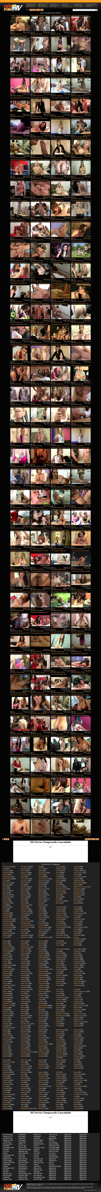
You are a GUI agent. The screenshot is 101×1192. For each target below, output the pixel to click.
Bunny (23, 903)
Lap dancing (60, 997)
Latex (76, 997)
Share (5, 1056)
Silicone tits (7, 1062)
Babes (34, 33)
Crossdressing (25, 925)
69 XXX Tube (22, 1146)
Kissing (5, 995)
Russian (23, 1050)
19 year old (40, 198)
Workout (76, 1106)
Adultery (76, 868)
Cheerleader (25, 913)
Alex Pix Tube (22, 1147)
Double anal (25, 937)
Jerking (5, 993)
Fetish (58, 953)
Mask (58, 1003)
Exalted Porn (79, 4)
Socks (5, 1068)
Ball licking (7, 883)
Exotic (41, 947)
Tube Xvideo (90, 5)
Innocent (23, 987)
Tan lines (42, 1082)
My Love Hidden (38, 1140)
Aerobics (6, 871)
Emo (75, 943)
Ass (57, 877)
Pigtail (5, 1034)
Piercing (76, 1032)
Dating (76, 931)
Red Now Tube (38, 1170)
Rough (76, 1048)
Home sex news (43, 6)
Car (62, 754)
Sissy (22, 1062)
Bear (4, 887)
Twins (58, 1096)
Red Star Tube (7, 1173)
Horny (40, 651)
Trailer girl (42, 1092)
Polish (58, 1036)
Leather (23, 999)
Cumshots (17, 239)
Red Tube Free (38, 1173)
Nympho (76, 1020)
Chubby (83, 672)
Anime (41, 875)
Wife (22, 1106)
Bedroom (15, 116)
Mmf (22, 1011)
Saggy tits (42, 1050)
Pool (75, 1036)
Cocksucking (22, 157)
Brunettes (19, 95)
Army (22, 877)
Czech (22, 116)
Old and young (79, 1022)
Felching (23, 953)
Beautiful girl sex (23, 1168)
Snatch (76, 1066)
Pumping (59, 1042)
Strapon (58, 1076)
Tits (4, 1090)
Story (22, 1076)
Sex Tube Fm (22, 1164)
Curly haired (43, 929)
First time (59, 955)
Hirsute (58, 977)
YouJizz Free (22, 1142)
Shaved (23, 1056)
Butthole (41, 905)
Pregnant (77, 1038)
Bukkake (42, 610)
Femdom (78, 260)
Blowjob (20, 75)
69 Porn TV (21, 1144)
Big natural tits (81, 136)
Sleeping (41, 1064)
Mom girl (6, 1013)
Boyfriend (42, 899)
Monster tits (78, 1013)
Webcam (6, 1104)
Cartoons (24, 909)
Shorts (41, 1060)
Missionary (77, 1009)
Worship (6, 1108)
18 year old (35, 198)
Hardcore (64, 569)
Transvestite (7, 1094)
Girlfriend (41, 967)
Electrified (59, 943)
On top (41, 1024)
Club (75, 917)
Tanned (58, 1082)
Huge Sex (36, 1149)
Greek (58, 971)
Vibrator (58, 1100)
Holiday (5, 979)
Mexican (59, 1007)
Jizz (22, 993)
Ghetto (5, 967)
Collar (40, 919)
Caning (76, 907)
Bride (22, 901)
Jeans (58, 991)
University (77, 1098)
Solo (57, 1068)
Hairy (22, 975)
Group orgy (24, 973)
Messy (23, 1007)
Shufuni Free (22, 1172)
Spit (57, 1072)
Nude (5, 1020)
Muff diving (24, 1016)
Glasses (76, 967)
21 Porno (36, 1157)
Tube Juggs (21, 1140)
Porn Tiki (51, 1140)
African (23, 871)
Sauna (5, 1052)
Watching (42, 1102)
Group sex (42, 973)
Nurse (40, 1020)
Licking (5, 1001)
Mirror (58, 1009)
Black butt (82, 548)
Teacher (5, 1084)
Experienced (7, 949)
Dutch (5, 943)
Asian (75, 95)
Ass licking (24, 879)
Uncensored (7, 1098)
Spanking (6, 1072)
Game (58, 963)
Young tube (52, 1136)
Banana (23, 883)
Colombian (77, 919)
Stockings (77, 1074)
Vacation (6, 1100)
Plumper (23, 1036)
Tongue (76, 1090)
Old (57, 1022)
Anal (57, 873)
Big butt (20, 836)
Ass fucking (7, 879)
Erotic (40, 945)
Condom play (25, 921)
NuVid (69, 115)
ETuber (65, 5)
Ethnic (76, 945)
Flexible (76, 957)
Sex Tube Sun (53, 1142)
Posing (23, 1038)
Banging (41, 883)
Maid (22, 1003)
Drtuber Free (37, 1168)
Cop (40, 921)
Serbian (23, 1054)
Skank (41, 1062)
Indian (5, 987)
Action (41, 868)
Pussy (23, 1044)
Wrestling (42, 1108)
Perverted (24, 1032)
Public (23, 1042)
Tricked (58, 1094)
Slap (4, 1064)
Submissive (42, 1078)
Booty (58, 897)
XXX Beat (36, 1138)
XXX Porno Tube (32, 4)
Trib (22, 1094)
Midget (76, 1007)
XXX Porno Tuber (54, 1149)
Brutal (76, 901)
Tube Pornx (37, 1166)
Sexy (75, 1054)
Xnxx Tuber (52, 1153)
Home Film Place (54, 1144)
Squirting (41, 1074)
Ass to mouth (43, 879)
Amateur (58, 54)
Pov (62, 95)
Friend (58, 961)
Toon (4, 1092)
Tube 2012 (37, 1153)
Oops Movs (37, 1172)
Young (76, 1108)
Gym (57, 973)
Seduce (76, 1052)
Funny (5, 963)
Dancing (41, 931)
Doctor (5, 935)
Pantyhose (6, 1028)
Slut (4, 1066)
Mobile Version (94, 1190)
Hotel (58, 981)
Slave (23, 1064)
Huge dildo (42, 983)
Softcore (41, 1068)
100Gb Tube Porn (39, 1144)
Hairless (5, 975)
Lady (22, 997)
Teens (40, 1084)
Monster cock (60, 1013)
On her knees (25, 1024)
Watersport (59, 1102)
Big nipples (77, 889)
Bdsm (37, 33)
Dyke (22, 943)
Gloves (23, 969)
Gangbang (77, 963)
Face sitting (78, 949)
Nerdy (58, 1018)
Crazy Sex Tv (22, 1170)
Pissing (58, 1034)
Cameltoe (59, 907)
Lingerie (23, 1001)
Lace (75, 995)
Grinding (76, 971)
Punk (5, 1044)
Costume (6, 923)
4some (54, 54)
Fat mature (77, 951)
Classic (41, 915)
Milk (40, 1009)
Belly (4, 889)
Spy (22, 1074)
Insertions (42, 987)
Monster (41, 1013)
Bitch (18, 33)
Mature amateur (79, 1005)
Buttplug (6, 907)
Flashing (41, 957)
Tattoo (76, 1082)
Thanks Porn (22, 1138)
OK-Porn (36, 1146)
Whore (5, 1106)
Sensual (5, 1054)
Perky (5, 1032)
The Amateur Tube (68, 6)
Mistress (6, 1011)
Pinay (23, 1034)
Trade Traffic (87, 1190)
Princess (23, 1040)
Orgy (4, 1026)
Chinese (83, 95)
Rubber (5, 1050)
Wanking (23, 1102)
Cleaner (41, 322)
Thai (75, 1084)
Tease (23, 1084)
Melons (5, 1007)
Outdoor (41, 1026)
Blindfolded (77, 893)
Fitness (23, 957)
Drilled (23, 941)
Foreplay (77, 959)
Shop (5, 1060)
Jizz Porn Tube (22, 1177)
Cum (20, 33)
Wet (40, 1104)
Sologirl (76, 1068)
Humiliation (6, 985)
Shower (58, 1060)
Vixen (5, 1102)
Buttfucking (24, 905)
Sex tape (42, 1054)
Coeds (23, 919)
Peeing (23, 1030)
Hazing (76, 975)
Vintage (76, 1100)
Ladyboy (34, 260)
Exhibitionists (25, 947)
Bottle (5, 899)
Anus (58, 875)
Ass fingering (78, 877)
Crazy (76, 923)
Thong (23, 1086)
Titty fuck (24, 1090)
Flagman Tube (7, 1179)
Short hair (24, 1060)
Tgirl (57, 1084)
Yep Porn (5, 1170)
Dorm (5, 937)
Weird (23, 1104)
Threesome (42, 1086)
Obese (5, 1022)
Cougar (41, 54)
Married (41, 1003)
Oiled (40, 1022)
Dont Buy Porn (22, 1166)
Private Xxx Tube (44, 4)
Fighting (5, 955)
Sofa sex (24, 1068)
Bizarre (23, 893)
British (81, 33)
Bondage (6, 897)
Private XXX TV (31, 5)
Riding (23, 1048)
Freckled (23, 961)
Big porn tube (53, 1138)
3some (58, 866)
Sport (75, 1072)
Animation (24, 875)
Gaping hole (7, 965)
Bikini (22, 891)
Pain (57, 1026)
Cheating (6, 913)
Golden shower (44, 969)
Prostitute (6, 1042)
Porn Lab (51, 1164)
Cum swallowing (61, 927)
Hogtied (76, 977)
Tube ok (36, 1164)
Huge (5, 983)
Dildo (58, 933)
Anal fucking (78, 873)
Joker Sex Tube (22, 1159)
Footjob (58, 959)
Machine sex (7, 1003)
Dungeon (77, 941)
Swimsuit (41, 1080)
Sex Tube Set (37, 1175)
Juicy (58, 993)
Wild (40, 1106)
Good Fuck (6, 1177)
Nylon (58, 1020)
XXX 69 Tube (43, 5)
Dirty (75, 933)
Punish (76, 1042)
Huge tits (59, 983)
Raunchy (24, 1046)
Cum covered (7, 927)
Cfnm (57, 33)
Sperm (41, 1072)
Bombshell (77, 895)
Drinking (41, 941)
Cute (75, 929)
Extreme (23, 949)
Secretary (59, 1052)
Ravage (41, 1046)
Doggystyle (24, 935)
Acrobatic (24, 868)
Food (22, 959)
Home (23, 979)
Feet (4, 953)
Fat (17, 136)
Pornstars (6, 1038)
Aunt (4, 881)
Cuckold (41, 925)
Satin (75, 1050)
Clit (22, 917)
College (22, 754)
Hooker (58, 979)
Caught (76, 909)
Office (23, 1022)
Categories (32, 9)
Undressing (42, 1098)
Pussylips (59, 1044)
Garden (23, 965)
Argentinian (7, 877)
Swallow (6, 1080)
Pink (40, 1034)
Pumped (41, 1042)
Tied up (23, 1088)
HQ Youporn (22, 1136)
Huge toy (77, 983)
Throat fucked (78, 1086)
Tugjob (41, 260)
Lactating (6, 997)
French (41, 961)
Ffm (75, 953)
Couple (41, 923)
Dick (60, 33)
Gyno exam (78, 973)
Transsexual (78, 1092)
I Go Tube (66, 4)
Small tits (42, 1066)
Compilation (7, 921)
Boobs (23, 897)
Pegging (41, 1030)
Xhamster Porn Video (24, 1149)
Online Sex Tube (38, 1162)
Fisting (5, 957)
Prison (41, 1040)
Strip (4, 1078)
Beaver (41, 887)
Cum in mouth (43, 927)
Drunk (58, 941)
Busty (61, 280)
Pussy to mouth (44, 1044)
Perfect (76, 1030)
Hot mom (41, 981)
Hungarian (42, 985)
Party (40, 1028)
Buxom (23, 907)
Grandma (6, 971)
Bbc (38, 280)
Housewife (77, 981)
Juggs (40, 993)
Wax (75, 1102)
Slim (57, 1064)
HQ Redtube (22, 1134)
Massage (77, 1003)
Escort (58, 945)
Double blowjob (44, 937)
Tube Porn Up (53, 1134)
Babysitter (77, 881)
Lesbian (58, 999)
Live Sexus (21, 1155)
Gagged (23, 963)
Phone (58, 1032)
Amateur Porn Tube (92, 4)
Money (23, 1013)
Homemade (23, 466)
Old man (6, 1024)
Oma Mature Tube (56, 5)
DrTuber (48, 94)
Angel (5, 875)
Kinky (76, 993)
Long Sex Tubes (23, 1175)
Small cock (24, 1066)
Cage (40, 907)
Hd (4, 977)
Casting (43, 589)
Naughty (23, 1018)
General (81, 75)
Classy (76, 915)
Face (40, 949)
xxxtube (89, 6)
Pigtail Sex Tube (23, 1151)
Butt (4, 905)
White (76, 1104)
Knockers (42, 995)
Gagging (41, 963)
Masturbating (43, 1005)
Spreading (6, 1074)
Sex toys (59, 1054)
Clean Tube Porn (23, 1153)
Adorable (59, 868)
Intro (57, 989)
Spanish (23, 1070)
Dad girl (23, 931)
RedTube (68, 218)
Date (42, 9)
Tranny (38, 260)
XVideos (48, 32)
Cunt (22, 929)
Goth (75, 969)
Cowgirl (58, 923)
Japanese (42, 991)
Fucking (60, 322)
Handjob (22, 54)
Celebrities (24, 911)
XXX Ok (51, 1162)
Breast (58, 75)
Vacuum (23, 1100)
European (22, 239)
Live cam (59, 1001)
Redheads (77, 1046)
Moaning (41, 1011)
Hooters (76, 979)
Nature (5, 1018)
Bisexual (76, 891)
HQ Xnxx (36, 1151)
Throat (58, 1086)
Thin (4, 1086)
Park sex (24, 1028)
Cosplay (76, 921)
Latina (82, 569)
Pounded (41, 1038)
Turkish (23, 1096)
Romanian (59, 1048)
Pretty (5, 1040)
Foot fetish (42, 959)
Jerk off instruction (80, 991)
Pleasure (6, 1036)
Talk (22, 1082)
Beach (76, 885)
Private (58, 1040)
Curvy (58, 929)
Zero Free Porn (38, 1142)
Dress (5, 941)
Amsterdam (42, 873)
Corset (58, 921)
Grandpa (24, 971)
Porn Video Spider (54, 1147)
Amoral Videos (22, 1160)
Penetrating (60, 1030)
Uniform (58, 1098)
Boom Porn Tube (23, 1162)
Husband (77, 985)
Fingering (42, 955)
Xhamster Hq (53, 1155)
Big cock (14, 33)
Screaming (42, 1052)
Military (23, 1009)
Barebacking (78, 883)
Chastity (76, 911)
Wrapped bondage (27, 1108)
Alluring (14, 54)
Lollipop (76, 1001)
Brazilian (77, 899)
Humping (24, 985)
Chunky (23, 915)
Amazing (6, 873)
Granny (41, 971)
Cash (40, 909)
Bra (57, 899)
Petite (40, 1032)
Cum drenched (84, 507)
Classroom (59, 915)
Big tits (37, 54)
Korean (58, 995)
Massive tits (7, 1005)
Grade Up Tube (79, 5)
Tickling (5, 1088)
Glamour (59, 967)
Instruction (6, 989)
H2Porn (28, 156)
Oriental (23, 1026)
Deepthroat (6, 933)
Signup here (52, 1159)
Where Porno (53, 1160)
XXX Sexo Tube (31, 6)
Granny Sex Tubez (39, 1147)
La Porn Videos (79, 6)
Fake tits (24, 951)
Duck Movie (37, 1136)
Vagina (41, 1100)
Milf (4, 1009)
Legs (40, 999)
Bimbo (41, 891)
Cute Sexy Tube (38, 1159)
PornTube (28, 32)
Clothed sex (20, 219)
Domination (60, 935)
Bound (23, 899)
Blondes (41, 33)
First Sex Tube (38, 1179)
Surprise (76, 1078)
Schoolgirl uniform (27, 1052)
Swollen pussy (78, 1080)
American (76, 507)
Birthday (59, 891)
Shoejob (76, 1058)
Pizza (76, 1034)
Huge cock (24, 983)
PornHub (87, 1184)
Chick (40, 219)
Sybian (5, 1082)
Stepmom (59, 1074)
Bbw (18, 836)
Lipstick (41, 1001)
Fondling (6, 959)
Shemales (41, 301)
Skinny (58, 1062)
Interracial (24, 989)
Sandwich (59, 1050)
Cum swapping (79, 927)
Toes (40, 1090)
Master (23, 1005)
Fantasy (41, 951)
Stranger (41, 1076)
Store (5, 1076)
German (76, 965)
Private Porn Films (54, 1146)
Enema (5, 945)
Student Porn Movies (55, 1166)
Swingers (59, 1080)
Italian (5, 991)
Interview (41, 989)
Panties (76, 1026)
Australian (24, 881)
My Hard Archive (53, 1157)
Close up (42, 917)
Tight (40, 1088)
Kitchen (23, 995)
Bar (57, 883)
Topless (23, 1092)
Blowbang (24, 895)
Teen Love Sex (7, 1175)
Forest (5, 961)
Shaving (41, 1056)
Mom (75, 1011)
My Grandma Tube (8, 1168)
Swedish (23, 1080)
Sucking (58, 1078)
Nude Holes (21, 1157)
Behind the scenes (80, 887)
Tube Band (54, 4)
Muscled (41, 1016)
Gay (16, 198)
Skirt (75, 1062)
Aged (40, 871)
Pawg (5, 1030)
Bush (58, 903)
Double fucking (61, 937)
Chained (59, 911)
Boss (75, 897)
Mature (58, 1005)
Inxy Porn (6, 1172)
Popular (37, 9)
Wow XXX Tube (53, 1151)
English (23, 945)
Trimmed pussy (79, 1094)
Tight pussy (60, 1088)
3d (39, 866)
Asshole (58, 879)
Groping (5, 973)
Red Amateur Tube (39, 1177)
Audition (76, 879)
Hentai (23, 977)
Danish (58, 931)
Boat (57, 895)
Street (76, 1076)
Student (23, 1078)
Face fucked (60, 949)
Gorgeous (59, 969)
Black (75, 363)
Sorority (5, 1070)
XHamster (28, 259)
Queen (76, 1044)
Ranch (5, 1046)
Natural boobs (60, 1016)
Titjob (75, 1088)
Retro (5, 1048)
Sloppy (76, 1064)
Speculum (24, 1072)
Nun (22, 1020)
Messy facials (43, 1007)
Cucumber (59, 925)
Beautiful (24, 887)
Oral (57, 1024)
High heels (42, 977)
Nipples (76, 1018)
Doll (40, 935)
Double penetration (77, 938)
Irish (75, 989)
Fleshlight (59, 957)
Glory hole (6, 969)
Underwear (24, 1098)
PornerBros (88, 135)
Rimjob (41, 1048)
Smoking (59, 1066)
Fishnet (76, 955)
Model (58, 1011)
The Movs (54, 6)
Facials (5, 951)
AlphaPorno (88, 691)
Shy (75, 1060)
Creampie (6, 925)
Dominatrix (77, 935)
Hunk (58, 985)
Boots (40, 897)
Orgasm (76, 1024)
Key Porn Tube (38, 1160)
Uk (75, 1096)
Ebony (36, 301)
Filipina (23, 955)
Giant (22, 967)
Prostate (76, 1040)
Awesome (42, 881)
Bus (40, 903)
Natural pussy (78, 1016)
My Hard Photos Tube (24, 1173)
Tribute (41, 1094)
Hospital (23, 981)
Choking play (78, 913)
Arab (75, 875)
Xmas (58, 1108)
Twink (40, 1096)
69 (4, 868)
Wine (58, 1106)
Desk (22, 933)
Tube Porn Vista (23, 1179)
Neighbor (41, 1018)
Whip (58, 1104)
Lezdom (76, 999)
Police (41, 1036)
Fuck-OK (36, 1155)
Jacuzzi (23, 991)
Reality (58, 1046)
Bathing (58, 239)
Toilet (58, 1090)
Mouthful (6, 1016)
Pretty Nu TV (37, 1134)
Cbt (4, 911)
